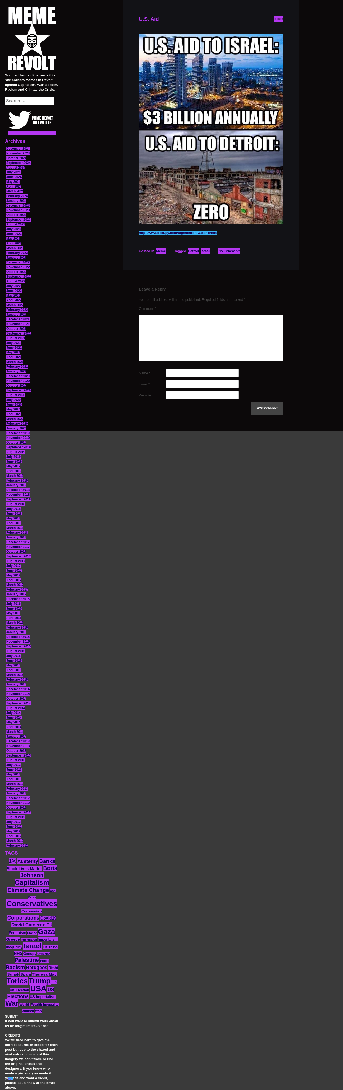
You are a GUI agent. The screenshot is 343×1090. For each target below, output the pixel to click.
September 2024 (18, 163)
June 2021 (14, 348)
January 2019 (16, 485)
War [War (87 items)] (11, 1003)
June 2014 (14, 717)
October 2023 (16, 215)
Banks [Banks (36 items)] (47, 861)
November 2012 (18, 803)
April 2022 (13, 300)
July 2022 (13, 286)
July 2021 (13, 343)
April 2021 (13, 357)
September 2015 (18, 646)
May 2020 (13, 409)
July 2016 (13, 604)
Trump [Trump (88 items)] (40, 981)
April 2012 (13, 836)
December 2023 (18, 205)
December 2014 (18, 689)
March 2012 (14, 841)
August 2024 (15, 167)
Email (144, 384)
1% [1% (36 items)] (12, 861)
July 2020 (13, 400)
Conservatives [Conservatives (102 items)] (31, 903)
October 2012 (16, 807)
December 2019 (18, 433)
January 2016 (16, 632)
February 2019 (17, 480)
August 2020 (15, 395)
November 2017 (18, 547)
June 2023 (14, 234)
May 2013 (13, 774)
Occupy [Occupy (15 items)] (30, 954)
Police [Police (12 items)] (44, 961)
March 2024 (14, 191)
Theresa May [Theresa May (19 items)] (44, 974)
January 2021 (16, 371)
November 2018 (18, 495)
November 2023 (18, 210)
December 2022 (18, 262)
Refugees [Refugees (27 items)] (36, 967)
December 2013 (18, 741)
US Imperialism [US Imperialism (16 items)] (43, 997)
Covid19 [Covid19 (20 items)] (48, 918)
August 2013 (15, 760)
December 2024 (18, 148)
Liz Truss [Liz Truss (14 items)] (50, 947)
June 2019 (14, 461)
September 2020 (18, 390)
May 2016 (13, 613)
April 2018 (13, 523)
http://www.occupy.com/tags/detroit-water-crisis (178, 233)
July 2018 (13, 509)
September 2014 (18, 703)
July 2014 (13, 713)
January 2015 (16, 684)
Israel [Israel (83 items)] (32, 946)
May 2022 (13, 295)
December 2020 (18, 376)
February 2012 (17, 845)
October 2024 (16, 158)
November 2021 (18, 324)
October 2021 (16, 329)
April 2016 (13, 618)
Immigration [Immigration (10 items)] (29, 939)
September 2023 (18, 220)
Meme (161, 251)
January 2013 (16, 793)
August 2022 (15, 281)
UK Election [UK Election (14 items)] (19, 990)
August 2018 (15, 504)
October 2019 (16, 442)
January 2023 (16, 257)
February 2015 (17, 679)
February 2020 (17, 423)
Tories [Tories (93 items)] (17, 981)
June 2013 (14, 770)
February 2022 (17, 310)
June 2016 (14, 608)
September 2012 (18, 812)
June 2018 (14, 513)
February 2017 (17, 589)
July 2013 (13, 765)
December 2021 (18, 319)
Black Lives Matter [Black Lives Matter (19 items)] (24, 868)
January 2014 (16, 736)
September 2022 (18, 276)
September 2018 (18, 499)
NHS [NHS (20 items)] (18, 953)
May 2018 (13, 518)
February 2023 (17, 253)
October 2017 (16, 551)
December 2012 (18, 798)
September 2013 (18, 755)
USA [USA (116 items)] (38, 988)
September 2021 (18, 333)
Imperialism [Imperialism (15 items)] (48, 939)
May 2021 (13, 352)
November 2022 (18, 267)
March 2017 (14, 585)
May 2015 (13, 665)
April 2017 (13, 580)
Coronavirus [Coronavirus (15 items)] (31, 911)
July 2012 (13, 822)
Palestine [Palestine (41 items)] (27, 960)
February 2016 (17, 627)
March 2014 (14, 732)
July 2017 (13, 566)
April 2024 (13, 186)
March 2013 (14, 784)
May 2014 (13, 722)
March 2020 (14, 419)
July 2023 (13, 229)
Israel (205, 251)
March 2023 (14, 248)
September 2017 (18, 556)
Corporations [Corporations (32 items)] (23, 918)
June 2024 (14, 177)
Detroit (193, 251)
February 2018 (17, 532)
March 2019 (14, 476)
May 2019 (13, 466)
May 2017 (13, 575)
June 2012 (14, 826)
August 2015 (15, 651)
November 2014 (18, 694)
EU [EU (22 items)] (49, 924)
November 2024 (18, 153)
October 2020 (16, 385)
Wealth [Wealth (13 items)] (24, 1004)
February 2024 (17, 196)
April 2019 (13, 471)
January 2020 (16, 428)
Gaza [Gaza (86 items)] (46, 932)
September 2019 (18, 447)
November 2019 (18, 438)
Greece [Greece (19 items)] (13, 939)
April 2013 (13, 779)
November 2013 (18, 746)
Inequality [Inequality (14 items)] (14, 947)
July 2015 (13, 656)
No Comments (229, 251)
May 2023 (13, 238)
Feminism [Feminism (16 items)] (17, 933)
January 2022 (16, 314)
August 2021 (15, 338)
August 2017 (15, 561)
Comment (147, 309)
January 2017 (16, 594)
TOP (10, 1078)
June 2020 (14, 404)
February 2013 (17, 789)
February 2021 (17, 367)
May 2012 (13, 831)
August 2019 (15, 452)
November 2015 (18, 642)
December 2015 (18, 637)
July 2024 (13, 172)
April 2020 (13, 414)
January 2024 (16, 201)
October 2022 (16, 272)
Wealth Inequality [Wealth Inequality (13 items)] (45, 1004)
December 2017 (18, 542)
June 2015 (14, 660)
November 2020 (18, 381)
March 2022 (14, 305)
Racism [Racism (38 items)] (15, 967)
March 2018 (14, 528)
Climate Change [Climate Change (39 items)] (28, 890)
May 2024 (13, 182)
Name (144, 373)
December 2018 (18, 490)
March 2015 (14, 675)
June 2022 (14, 291)
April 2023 (13, 243)
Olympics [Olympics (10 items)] (43, 953)
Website (145, 395)
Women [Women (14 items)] (28, 1011)
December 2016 (18, 599)
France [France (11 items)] (32, 933)
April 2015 (13, 670)
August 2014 (15, 708)
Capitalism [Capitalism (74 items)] (32, 882)
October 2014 (16, 698)
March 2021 (14, 362)
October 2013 (16, 751)
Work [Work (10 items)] (38, 1011)
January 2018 (16, 537)
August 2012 (15, 817)
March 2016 (14, 623)
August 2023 (15, 224)
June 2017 (14, 570)
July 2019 (13, 457)
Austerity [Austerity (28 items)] (27, 861)
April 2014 (13, 727)
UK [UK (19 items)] (54, 982)
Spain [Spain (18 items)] (25, 974)
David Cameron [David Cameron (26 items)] (28, 924)
